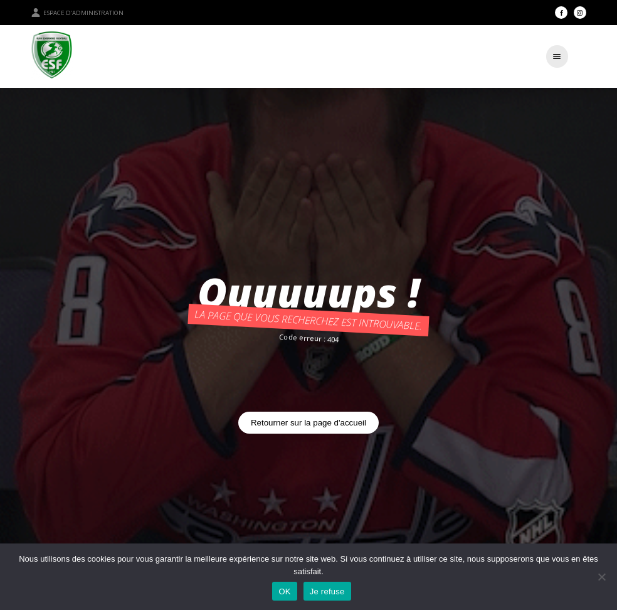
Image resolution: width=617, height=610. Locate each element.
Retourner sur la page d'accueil (308, 422)
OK (284, 591)
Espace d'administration (77, 13)
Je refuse (327, 591)
